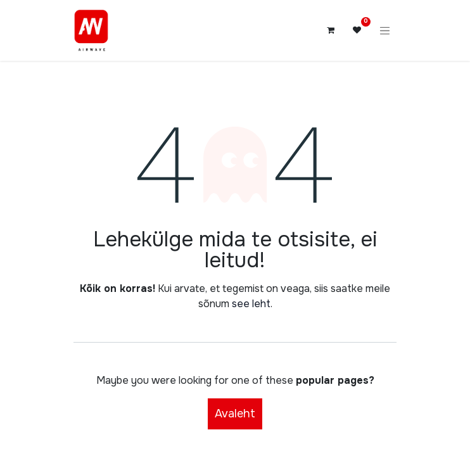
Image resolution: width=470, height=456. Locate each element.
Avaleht (235, 414)
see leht (251, 303)
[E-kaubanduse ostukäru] (330, 30)
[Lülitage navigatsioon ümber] (385, 30)
